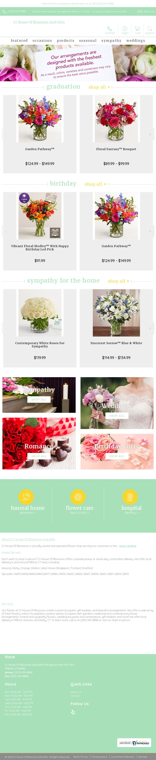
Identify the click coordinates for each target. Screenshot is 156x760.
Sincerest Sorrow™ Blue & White (116, 343)
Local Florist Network (122, 756)
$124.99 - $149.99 (39, 163)
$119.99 (40, 357)
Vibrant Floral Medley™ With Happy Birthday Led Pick (40, 247)
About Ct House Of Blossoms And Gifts (28, 539)
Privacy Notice (99, 756)
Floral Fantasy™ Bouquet (116, 149)
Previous (5, 134)
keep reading (127, 546)
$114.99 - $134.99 (116, 357)
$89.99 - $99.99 (116, 163)
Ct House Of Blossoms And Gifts (39, 22)
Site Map (142, 756)
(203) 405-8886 (17, 11)
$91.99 (40, 260)
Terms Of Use (80, 756)
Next (150, 134)
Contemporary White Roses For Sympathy (40, 344)
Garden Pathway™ (39, 149)
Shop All (97, 87)
